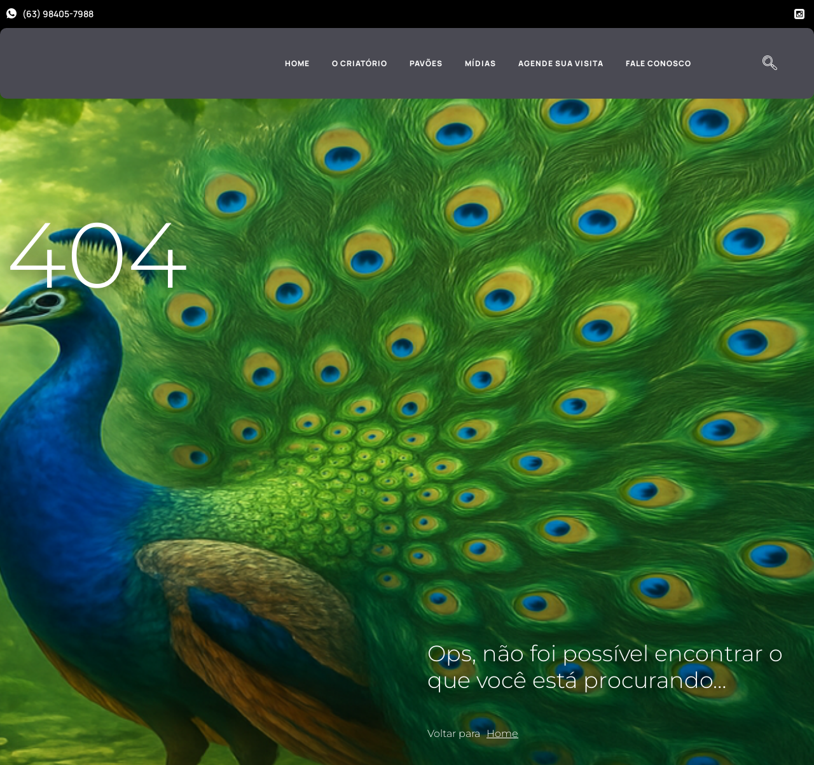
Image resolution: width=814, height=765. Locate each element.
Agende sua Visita (561, 63)
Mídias (480, 63)
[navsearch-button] (769, 63)
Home (297, 63)
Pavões (426, 63)
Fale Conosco (658, 63)
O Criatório (359, 63)
